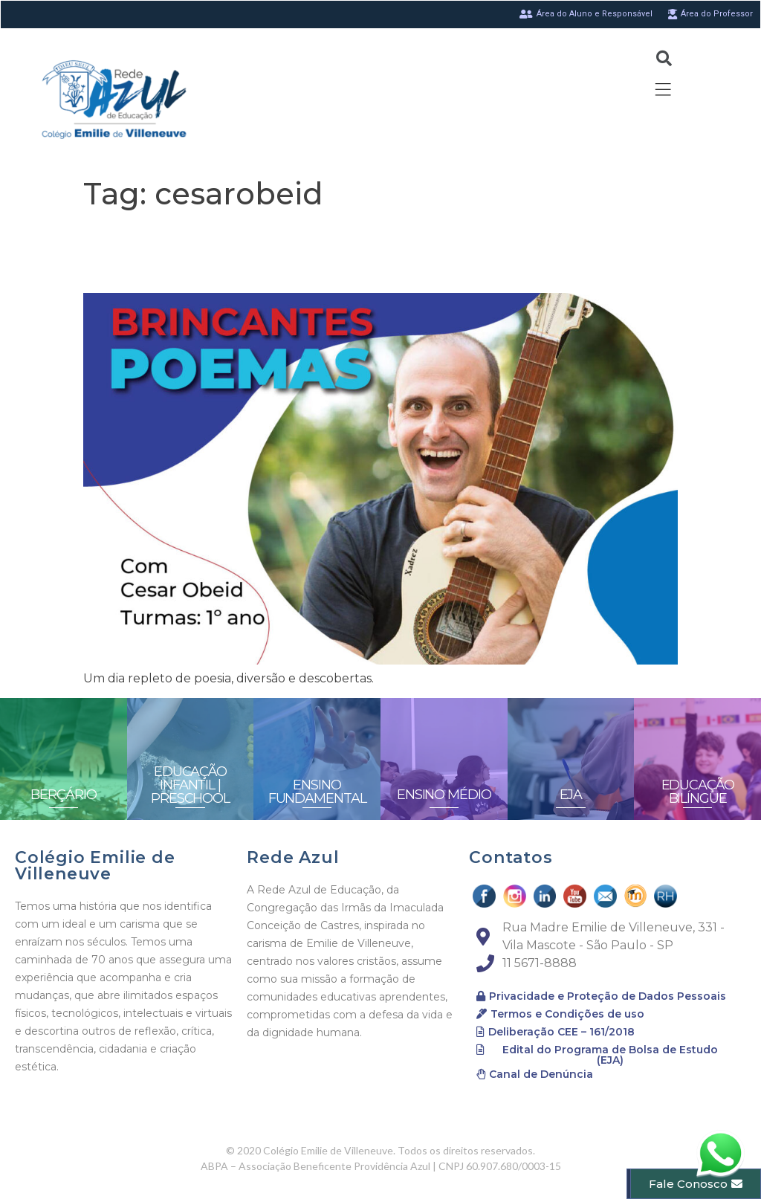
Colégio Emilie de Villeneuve (95, 865)
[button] (601, 996)
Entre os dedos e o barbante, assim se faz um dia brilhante (378, 251)
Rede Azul (293, 857)
